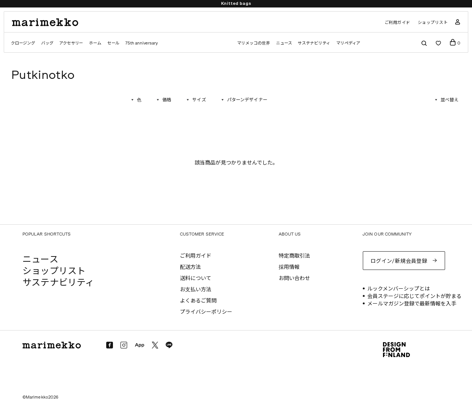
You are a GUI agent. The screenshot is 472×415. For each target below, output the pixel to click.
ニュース (284, 43)
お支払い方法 (195, 289)
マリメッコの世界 (253, 43)
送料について (195, 278)
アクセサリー (71, 43)
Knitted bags (236, 3)
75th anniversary (141, 43)
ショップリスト (433, 22)
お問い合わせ (294, 278)
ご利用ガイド (397, 22)
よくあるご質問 (198, 301)
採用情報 (289, 267)
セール (113, 43)
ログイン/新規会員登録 (399, 261)
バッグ (47, 43)
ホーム (95, 43)
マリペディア (348, 43)
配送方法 (190, 267)
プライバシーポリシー (206, 312)
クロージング (23, 43)
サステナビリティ (314, 43)
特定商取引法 (294, 256)
